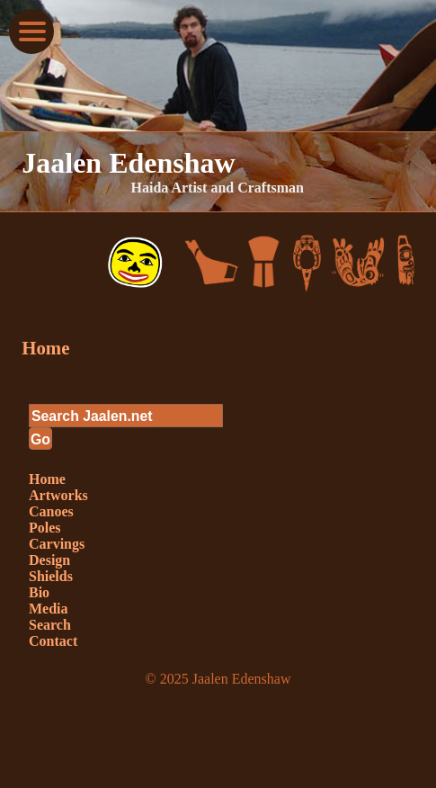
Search (50, 624)
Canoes (51, 511)
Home (45, 347)
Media (48, 608)
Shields (51, 576)
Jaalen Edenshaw (128, 163)
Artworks (58, 495)
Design (49, 560)
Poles (45, 527)
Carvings (57, 543)
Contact (53, 641)
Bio (39, 592)
